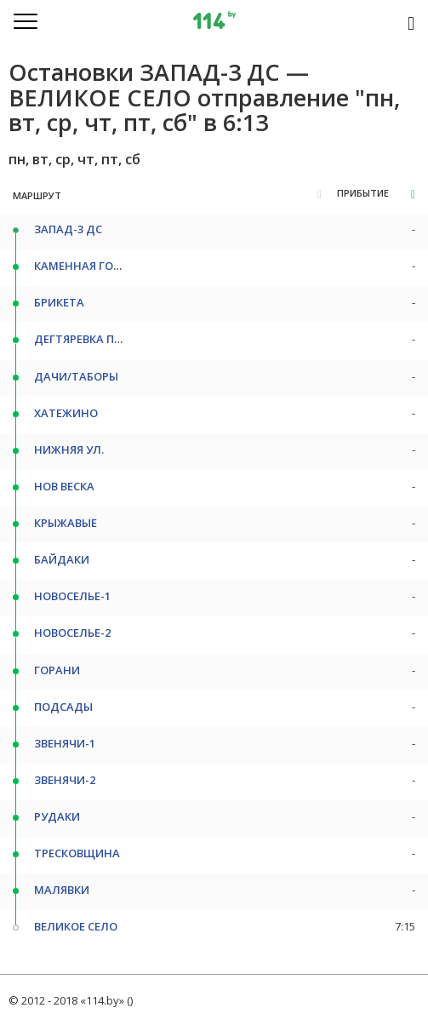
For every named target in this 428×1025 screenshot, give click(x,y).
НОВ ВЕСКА (64, 486)
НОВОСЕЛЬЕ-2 (72, 632)
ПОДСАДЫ (63, 706)
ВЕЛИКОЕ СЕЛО (75, 926)
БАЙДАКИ (61, 559)
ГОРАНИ (57, 670)
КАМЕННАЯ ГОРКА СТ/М (100, 265)
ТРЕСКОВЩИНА (77, 853)
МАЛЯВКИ (61, 889)
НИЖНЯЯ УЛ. (69, 449)
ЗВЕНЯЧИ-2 (64, 779)
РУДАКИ (57, 816)
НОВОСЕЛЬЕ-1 (72, 596)
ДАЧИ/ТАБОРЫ (76, 376)
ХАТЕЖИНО (66, 413)
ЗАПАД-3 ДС (68, 229)
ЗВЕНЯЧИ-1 (64, 743)
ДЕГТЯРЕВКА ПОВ (81, 338)
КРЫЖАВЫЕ (65, 522)
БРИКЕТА (59, 302)
